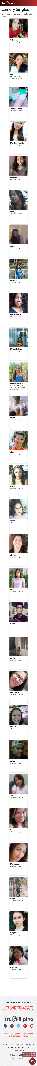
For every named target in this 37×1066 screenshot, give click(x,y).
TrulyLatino (19, 1010)
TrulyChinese (18, 1006)
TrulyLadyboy (8, 1010)
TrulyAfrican (12, 1008)
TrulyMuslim (29, 1010)
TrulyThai (7, 1006)
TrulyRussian (24, 1008)
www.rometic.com (18, 1058)
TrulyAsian (29, 1006)
